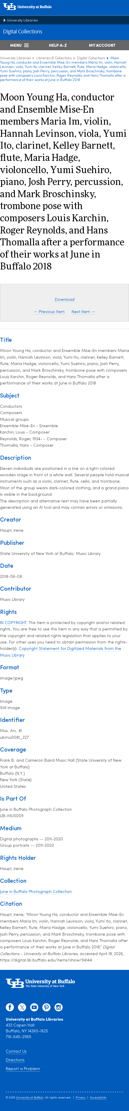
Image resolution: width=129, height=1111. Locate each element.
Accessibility (98, 1097)
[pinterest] (46, 1009)
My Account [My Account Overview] (102, 45)
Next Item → (83, 312)
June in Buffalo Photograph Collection (36, 892)
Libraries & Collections (54, 58)
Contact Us (16, 1051)
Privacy (81, 1097)
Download (65, 300)
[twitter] (22, 1009)
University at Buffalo (29, 1097)
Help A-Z (58, 45)
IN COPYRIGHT (13, 623)
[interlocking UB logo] (33, 13)
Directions (15, 1060)
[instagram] (58, 1009)
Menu (16, 45)
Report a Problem (23, 1069)
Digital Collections (22, 32)
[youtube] (34, 1009)
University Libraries (22, 20)
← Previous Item (49, 312)
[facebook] (10, 1009)
